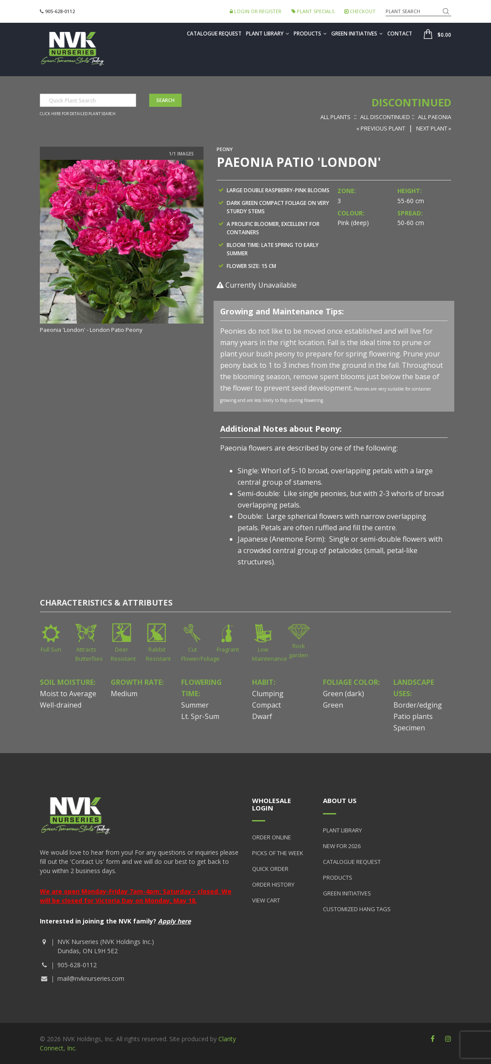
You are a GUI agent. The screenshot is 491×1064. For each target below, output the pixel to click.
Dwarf (262, 716)
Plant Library (267, 33)
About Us (340, 800)
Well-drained (60, 705)
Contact (399, 33)
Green (333, 705)
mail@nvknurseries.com (90, 978)
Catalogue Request (214, 33)
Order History (273, 884)
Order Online (271, 837)
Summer (195, 705)
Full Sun (51, 649)
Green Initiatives (357, 33)
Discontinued (411, 102)
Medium (124, 693)
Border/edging (417, 705)
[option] (121, 247)
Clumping (268, 693)
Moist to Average (68, 693)
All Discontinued (385, 117)
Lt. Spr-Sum (200, 716)
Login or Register (255, 11)
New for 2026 (342, 846)
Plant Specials (312, 11)
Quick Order (270, 869)
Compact (266, 705)
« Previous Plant (380, 128)
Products (310, 33)
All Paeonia (434, 117)
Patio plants (413, 716)
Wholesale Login (271, 804)
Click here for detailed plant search (78, 113)
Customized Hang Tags (357, 909)
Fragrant (228, 649)
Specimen (409, 728)
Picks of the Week (277, 853)
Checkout (359, 11)
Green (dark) (343, 693)
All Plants (335, 117)
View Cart (266, 900)
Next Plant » (433, 128)
